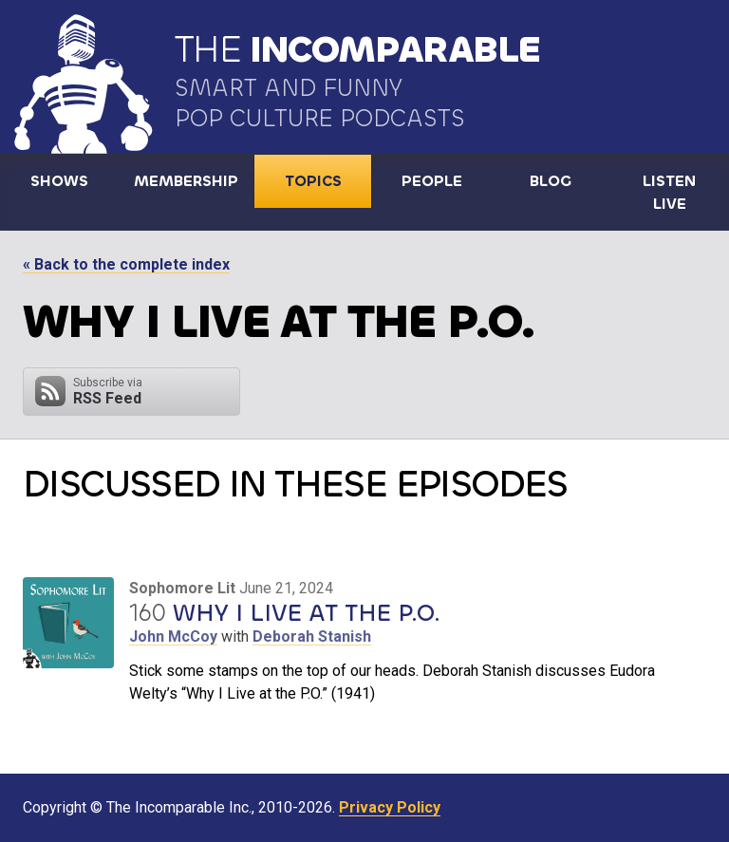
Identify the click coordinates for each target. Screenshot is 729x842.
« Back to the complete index (126, 264)
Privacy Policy (389, 807)
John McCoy (173, 636)
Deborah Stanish (311, 636)
